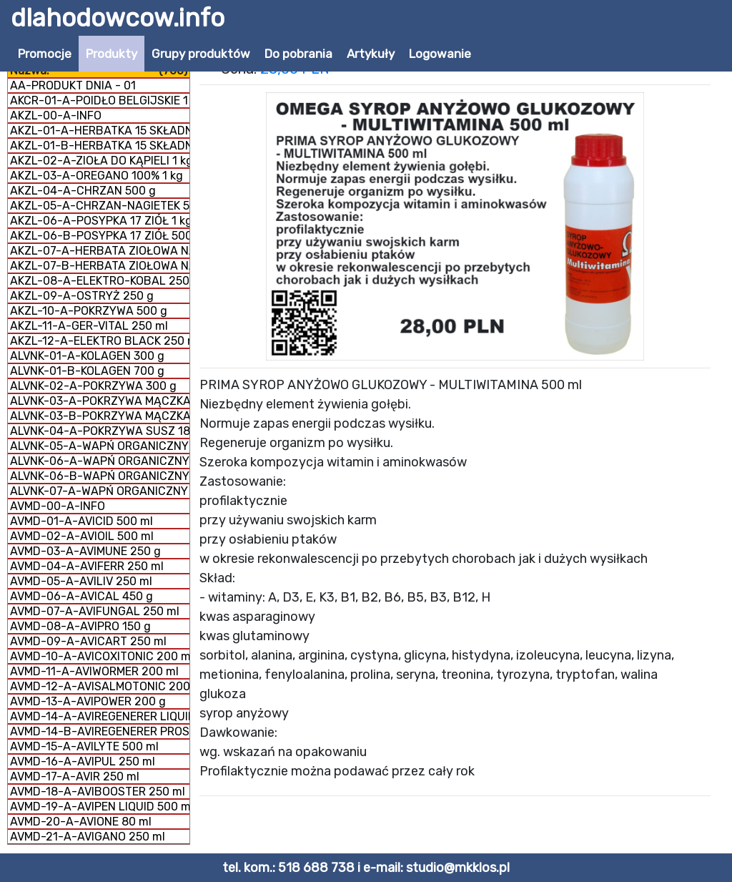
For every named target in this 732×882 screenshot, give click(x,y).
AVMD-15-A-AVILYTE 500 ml (84, 746)
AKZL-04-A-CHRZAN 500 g (83, 190)
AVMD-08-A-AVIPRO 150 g (80, 626)
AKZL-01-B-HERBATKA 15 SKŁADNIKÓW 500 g (99, 145)
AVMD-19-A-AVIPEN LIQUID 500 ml (99, 806)
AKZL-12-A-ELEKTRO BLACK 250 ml (99, 341)
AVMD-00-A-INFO (57, 506)
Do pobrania (298, 53)
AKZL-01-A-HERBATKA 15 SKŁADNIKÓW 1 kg (99, 130)
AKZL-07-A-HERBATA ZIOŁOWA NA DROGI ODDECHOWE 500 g (99, 251)
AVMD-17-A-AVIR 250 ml (74, 776)
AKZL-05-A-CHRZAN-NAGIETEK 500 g (99, 205)
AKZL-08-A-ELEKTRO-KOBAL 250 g (99, 281)
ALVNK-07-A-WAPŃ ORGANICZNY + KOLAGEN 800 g (99, 491)
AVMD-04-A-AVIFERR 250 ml (87, 566)
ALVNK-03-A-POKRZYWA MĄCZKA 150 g (99, 401)
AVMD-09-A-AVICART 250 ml (88, 641)
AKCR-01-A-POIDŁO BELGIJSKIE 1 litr (99, 100)
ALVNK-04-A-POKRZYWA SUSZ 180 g (99, 431)
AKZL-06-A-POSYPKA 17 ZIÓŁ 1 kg (99, 220)
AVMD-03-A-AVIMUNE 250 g (85, 551)
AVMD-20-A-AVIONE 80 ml (81, 821)
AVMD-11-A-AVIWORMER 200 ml (94, 671)
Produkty (111, 53)
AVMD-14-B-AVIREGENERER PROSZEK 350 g (99, 731)
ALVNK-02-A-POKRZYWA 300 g (93, 386)
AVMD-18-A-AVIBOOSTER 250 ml (97, 791)
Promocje (44, 53)
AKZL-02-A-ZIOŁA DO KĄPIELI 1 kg (99, 160)
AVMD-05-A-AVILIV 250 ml (81, 581)
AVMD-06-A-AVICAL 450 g (81, 596)
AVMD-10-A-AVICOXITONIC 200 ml (99, 656)
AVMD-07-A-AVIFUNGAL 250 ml (94, 611)
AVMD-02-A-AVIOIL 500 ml (82, 536)
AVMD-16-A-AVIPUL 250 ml (82, 761)
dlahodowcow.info (117, 18)
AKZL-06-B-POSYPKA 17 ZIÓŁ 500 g (99, 235)
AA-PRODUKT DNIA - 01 (73, 85)
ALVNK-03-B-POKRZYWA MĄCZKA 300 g (99, 416)
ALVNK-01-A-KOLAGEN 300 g (87, 356)
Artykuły (371, 53)
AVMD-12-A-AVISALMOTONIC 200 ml (99, 686)
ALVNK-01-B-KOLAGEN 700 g (87, 371)
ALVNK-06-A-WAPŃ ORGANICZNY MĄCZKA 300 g (99, 461)
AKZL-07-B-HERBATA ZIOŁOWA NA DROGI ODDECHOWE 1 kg (99, 266)
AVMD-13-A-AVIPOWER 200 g (88, 701)
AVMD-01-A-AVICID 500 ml (81, 521)
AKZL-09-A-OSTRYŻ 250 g (82, 296)
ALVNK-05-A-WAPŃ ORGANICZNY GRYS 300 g (99, 446)
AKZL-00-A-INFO (56, 115)
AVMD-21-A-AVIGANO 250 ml (87, 836)
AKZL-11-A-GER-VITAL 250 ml (89, 326)
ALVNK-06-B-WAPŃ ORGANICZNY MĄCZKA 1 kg (99, 476)
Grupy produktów (201, 53)
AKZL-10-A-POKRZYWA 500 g (88, 311)
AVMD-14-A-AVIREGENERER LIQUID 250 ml (99, 716)
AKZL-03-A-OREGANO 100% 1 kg (96, 175)
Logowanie (440, 53)
